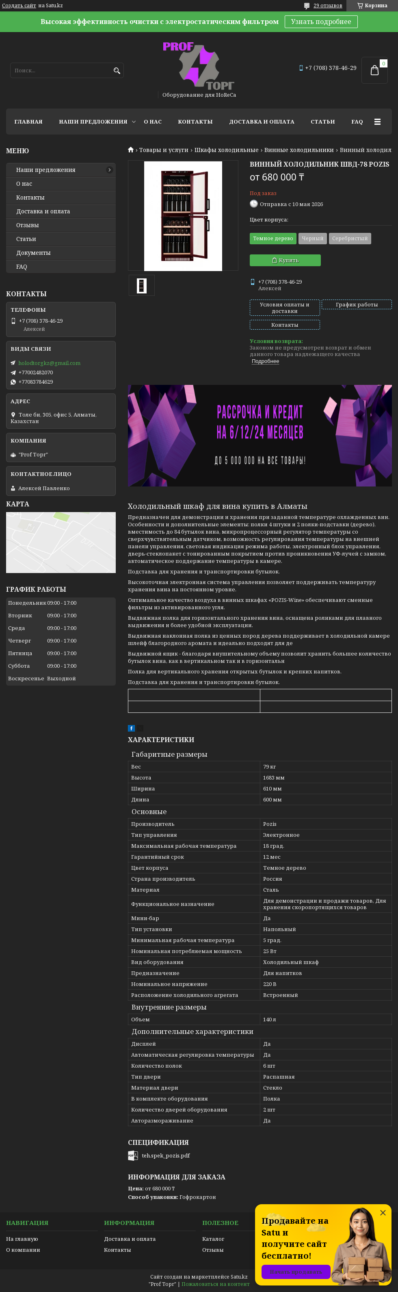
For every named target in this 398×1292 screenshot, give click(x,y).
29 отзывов (328, 5)
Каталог (213, 1238)
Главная (28, 121)
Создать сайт (19, 6)
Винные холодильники (299, 150)
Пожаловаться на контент (216, 1284)
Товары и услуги (163, 150)
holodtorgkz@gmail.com (49, 363)
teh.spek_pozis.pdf (166, 1155)
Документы (33, 252)
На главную (22, 1238)
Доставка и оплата (261, 121)
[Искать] (117, 71)
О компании (23, 1249)
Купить (289, 260)
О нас (153, 121)
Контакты (195, 121)
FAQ (357, 121)
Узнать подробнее (321, 21)
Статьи (323, 121)
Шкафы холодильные (227, 150)
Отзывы (27, 225)
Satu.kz (239, 1276)
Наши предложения (93, 121)
